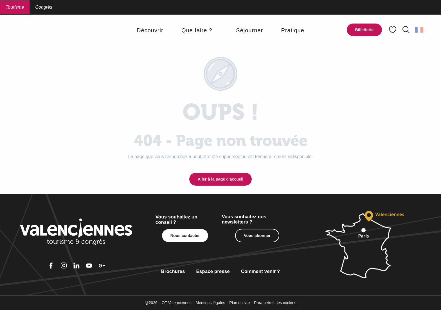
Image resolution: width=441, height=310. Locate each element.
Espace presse (213, 271)
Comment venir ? (260, 271)
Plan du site (239, 302)
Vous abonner (257, 235)
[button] (406, 30)
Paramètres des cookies (275, 302)
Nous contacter (185, 235)
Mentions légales (210, 302)
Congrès (43, 7)
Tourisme (15, 7)
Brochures (173, 271)
